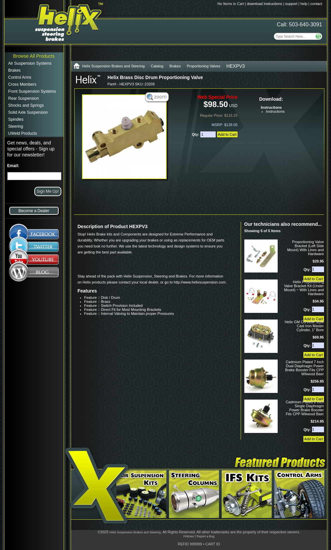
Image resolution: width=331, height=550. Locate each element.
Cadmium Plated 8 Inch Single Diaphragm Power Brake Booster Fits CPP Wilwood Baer (305, 408)
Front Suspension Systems (32, 91)
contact (316, 4)
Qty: (196, 134)
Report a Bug (205, 536)
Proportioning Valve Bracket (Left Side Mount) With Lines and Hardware (305, 248)
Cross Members (22, 84)
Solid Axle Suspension (28, 112)
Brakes (14, 70)
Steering (15, 126)
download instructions (264, 4)
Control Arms (19, 77)
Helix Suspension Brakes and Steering (113, 66)
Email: (13, 165)
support (291, 4)
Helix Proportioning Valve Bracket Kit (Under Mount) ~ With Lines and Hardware (304, 288)
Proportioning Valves (203, 66)
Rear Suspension (23, 98)
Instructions (275, 111)
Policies (188, 536)
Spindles (16, 119)
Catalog (157, 66)
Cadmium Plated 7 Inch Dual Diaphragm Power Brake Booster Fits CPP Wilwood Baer (304, 368)
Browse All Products (34, 56)
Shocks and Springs (26, 105)
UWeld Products (22, 133)
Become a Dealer (33, 210)
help (303, 4)
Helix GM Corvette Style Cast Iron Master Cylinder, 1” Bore (304, 326)
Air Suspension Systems (30, 63)
